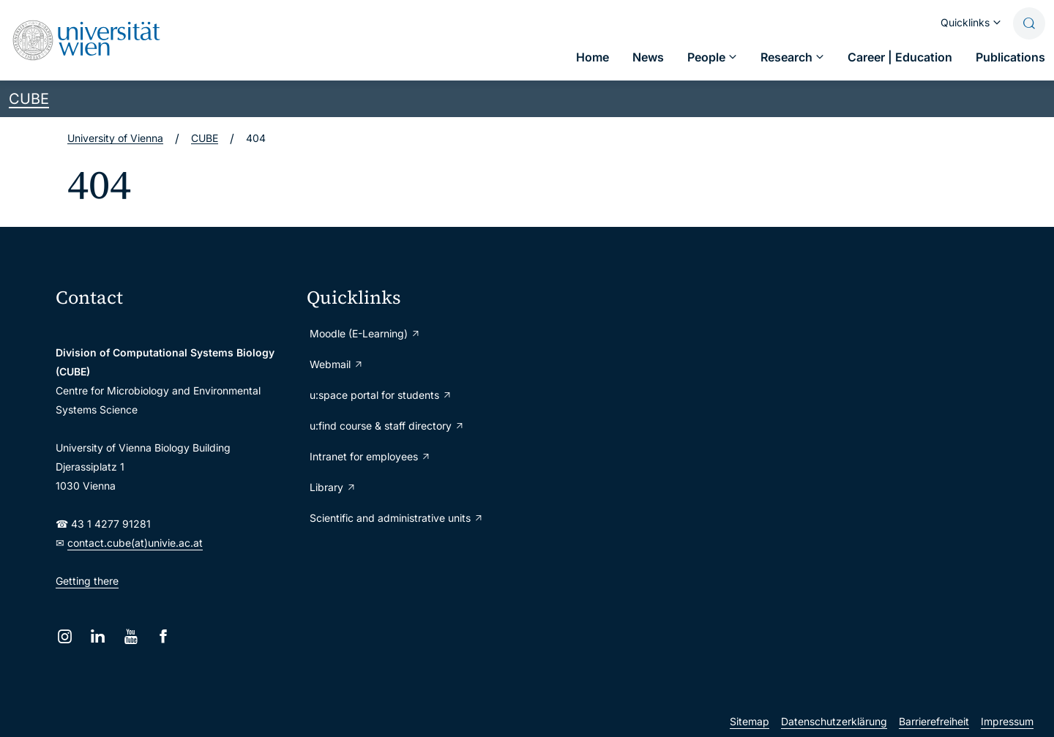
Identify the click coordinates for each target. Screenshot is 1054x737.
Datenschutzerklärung (834, 721)
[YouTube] (131, 636)
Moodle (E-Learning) (365, 333)
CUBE (29, 99)
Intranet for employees (370, 456)
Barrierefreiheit (934, 721)
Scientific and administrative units (397, 518)
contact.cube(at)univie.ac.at (135, 542)
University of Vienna (115, 138)
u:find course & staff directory (387, 425)
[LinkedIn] (98, 636)
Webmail (337, 364)
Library (333, 487)
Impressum (1007, 721)
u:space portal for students (381, 395)
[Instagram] (65, 636)
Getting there (87, 581)
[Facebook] (164, 636)
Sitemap (749, 721)
